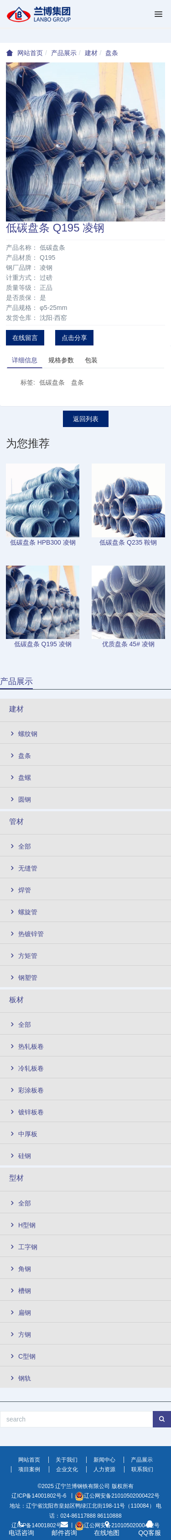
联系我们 (142, 1469)
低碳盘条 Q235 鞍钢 (128, 542)
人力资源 (104, 1469)
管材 (16, 821)
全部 (20, 846)
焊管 (20, 890)
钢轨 (20, 1378)
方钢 (20, 1334)
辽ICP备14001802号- (37, 1496)
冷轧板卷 (26, 1068)
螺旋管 (23, 912)
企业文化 (67, 1469)
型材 (16, 1178)
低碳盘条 (52, 382)
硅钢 (20, 1156)
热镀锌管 (26, 934)
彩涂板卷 (26, 1090)
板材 (16, 1000)
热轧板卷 (26, 1046)
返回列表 (85, 418)
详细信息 (24, 360)
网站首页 (30, 53)
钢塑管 (23, 978)
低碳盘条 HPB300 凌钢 (43, 542)
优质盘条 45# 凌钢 (128, 644)
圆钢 (20, 799)
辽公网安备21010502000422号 (121, 1496)
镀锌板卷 (26, 1112)
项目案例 (29, 1469)
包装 (91, 360)
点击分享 (74, 337)
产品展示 (64, 53)
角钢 (20, 1269)
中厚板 (23, 1134)
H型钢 (22, 1225)
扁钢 (20, 1313)
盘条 (111, 53)
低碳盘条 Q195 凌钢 (43, 644)
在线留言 (25, 337)
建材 (91, 53)
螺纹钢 (23, 734)
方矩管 (23, 956)
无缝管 (23, 868)
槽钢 (20, 1291)
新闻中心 (104, 1460)
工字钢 (23, 1247)
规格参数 (61, 360)
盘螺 (20, 778)
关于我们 (67, 1460)
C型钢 (22, 1356)
